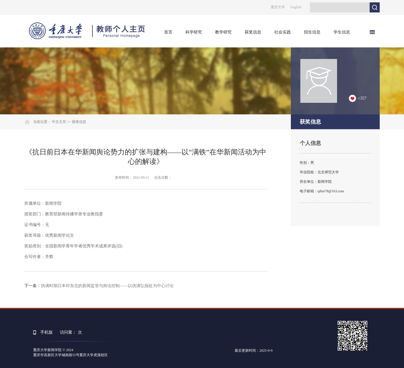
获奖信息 (253, 32)
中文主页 (59, 122)
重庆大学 (278, 7)
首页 (168, 32)
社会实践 (282, 32)
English (296, 7)
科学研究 (193, 32)
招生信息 (312, 32)
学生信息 (342, 32)
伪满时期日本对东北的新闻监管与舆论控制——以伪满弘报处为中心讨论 (107, 286)
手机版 (46, 332)
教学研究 (223, 32)
